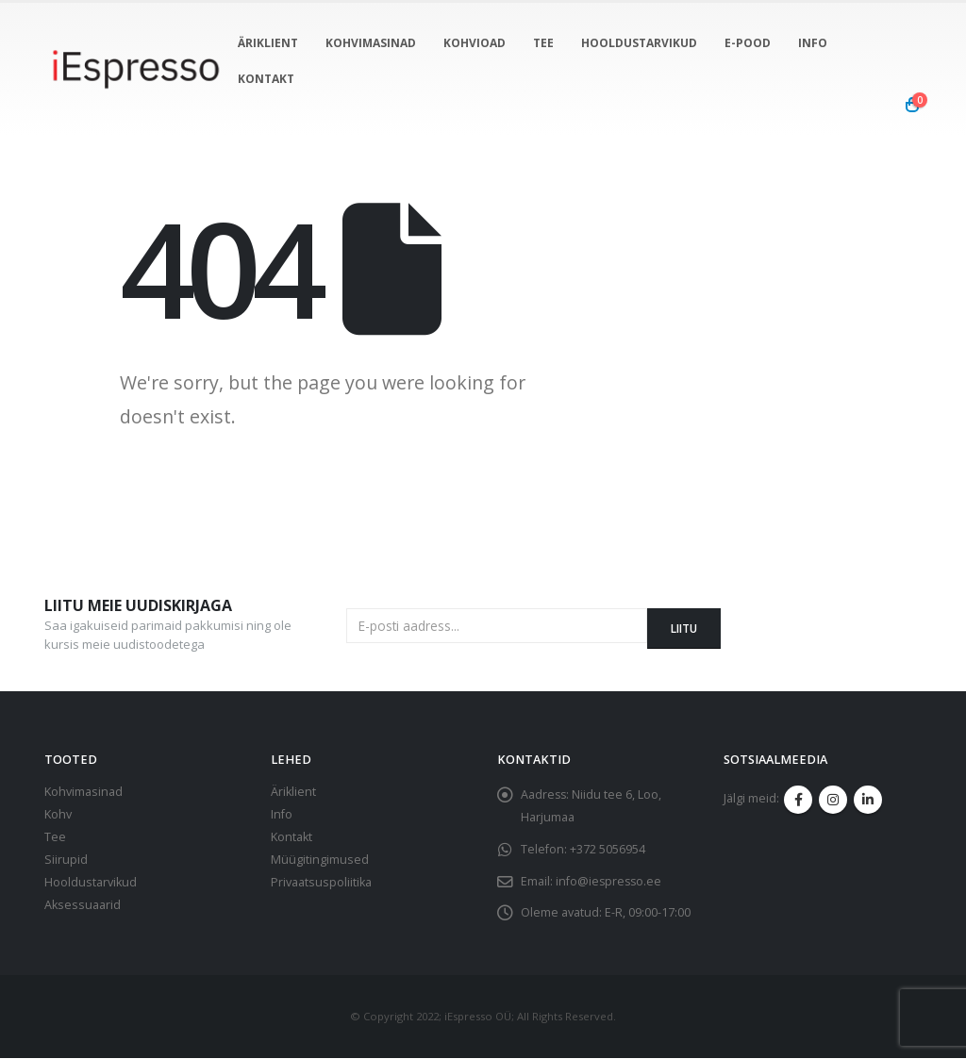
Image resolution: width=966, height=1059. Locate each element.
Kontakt (266, 79)
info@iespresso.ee (610, 881)
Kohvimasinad (370, 43)
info (812, 43)
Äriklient (268, 43)
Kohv (58, 814)
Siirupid (66, 860)
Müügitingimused (320, 860)
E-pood (747, 43)
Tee (543, 43)
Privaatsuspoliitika (321, 882)
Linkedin (868, 800)
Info (281, 814)
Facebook (798, 800)
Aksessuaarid (82, 905)
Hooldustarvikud (639, 43)
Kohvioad (474, 43)
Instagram (833, 800)
